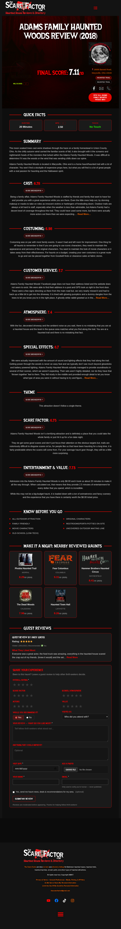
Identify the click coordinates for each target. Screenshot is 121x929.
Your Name (18, 777)
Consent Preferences (57, 880)
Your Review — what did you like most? (33, 723)
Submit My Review (24, 799)
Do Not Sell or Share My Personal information (60, 883)
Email (65, 777)
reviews (46, 867)
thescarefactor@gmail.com (60, 891)
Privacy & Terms (42, 880)
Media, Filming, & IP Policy (75, 880)
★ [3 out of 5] (23, 685)
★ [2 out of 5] (19, 685)
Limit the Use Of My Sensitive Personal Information (60, 886)
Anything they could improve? (27, 745)
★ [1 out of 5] (14, 685)
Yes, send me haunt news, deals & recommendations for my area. (48, 792)
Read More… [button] (84, 214)
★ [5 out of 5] (31, 685)
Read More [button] (72, 657)
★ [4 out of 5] (27, 685)
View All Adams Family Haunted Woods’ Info (100, 97)
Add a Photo (68, 764)
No (29, 717)
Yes (18, 717)
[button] (95, 8)
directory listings (58, 867)
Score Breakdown (34, 190)
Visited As (66, 712)
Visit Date (18, 764)
